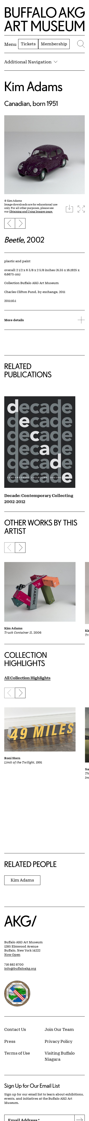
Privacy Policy (58, 1041)
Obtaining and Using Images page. (31, 211)
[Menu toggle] (10, 44)
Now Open (12, 954)
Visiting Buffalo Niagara (60, 1056)
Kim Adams (33, 86)
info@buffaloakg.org (20, 968)
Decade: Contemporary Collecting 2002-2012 (38, 498)
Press (9, 1041)
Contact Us (15, 1029)
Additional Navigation (30, 61)
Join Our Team (59, 1029)
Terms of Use (17, 1053)
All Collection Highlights (27, 677)
